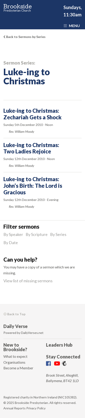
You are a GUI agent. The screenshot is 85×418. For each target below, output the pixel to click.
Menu (72, 25)
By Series (58, 234)
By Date (10, 242)
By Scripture (37, 234)
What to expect (15, 356)
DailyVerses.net (32, 333)
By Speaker (13, 234)
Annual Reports (14, 408)
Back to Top (14, 314)
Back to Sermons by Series (24, 37)
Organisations (14, 362)
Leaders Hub (59, 345)
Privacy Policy (36, 408)
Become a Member (18, 368)
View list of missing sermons (28, 280)
